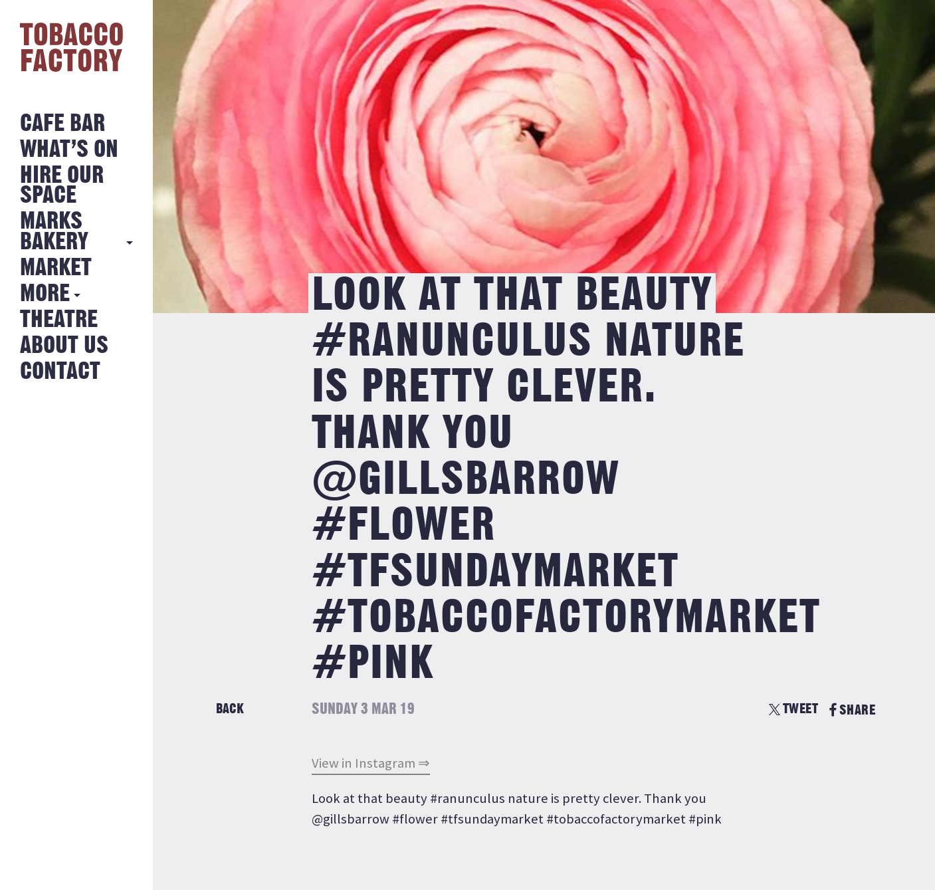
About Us (64, 346)
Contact (60, 372)
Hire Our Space (62, 186)
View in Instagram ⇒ (371, 763)
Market (56, 268)
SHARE (852, 710)
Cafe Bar (62, 124)
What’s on (69, 150)
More (45, 294)
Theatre (59, 320)
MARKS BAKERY (54, 231)
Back (230, 709)
